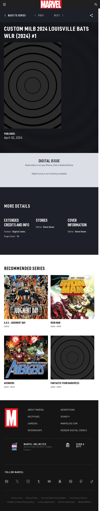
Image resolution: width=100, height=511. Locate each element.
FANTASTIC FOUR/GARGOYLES (65, 383)
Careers (33, 423)
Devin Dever (48, 226)
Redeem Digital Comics (74, 430)
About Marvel (36, 409)
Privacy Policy (32, 498)
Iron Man (55, 322)
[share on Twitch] (81, 482)
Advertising (68, 409)
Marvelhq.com (69, 423)
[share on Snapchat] (60, 482)
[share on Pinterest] (70, 482)
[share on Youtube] (49, 482)
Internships (35, 430)
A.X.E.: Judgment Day (14, 322)
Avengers (9, 383)
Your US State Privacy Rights (53, 498)
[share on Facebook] (6, 482)
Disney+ (65, 416)
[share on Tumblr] (38, 482)
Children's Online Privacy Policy (20, 502)
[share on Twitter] (17, 482)
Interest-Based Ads (66, 502)
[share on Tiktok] (91, 482)
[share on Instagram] (28, 482)
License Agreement (46, 502)
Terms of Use (17, 498)
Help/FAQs (34, 416)
